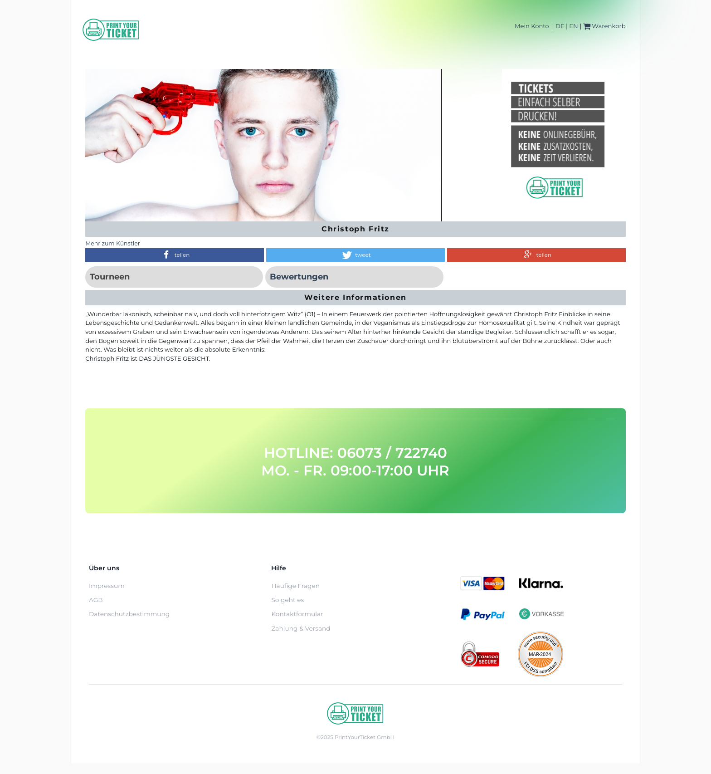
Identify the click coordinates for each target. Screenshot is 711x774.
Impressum (107, 585)
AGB (96, 599)
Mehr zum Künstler (112, 243)
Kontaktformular (297, 613)
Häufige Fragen (295, 585)
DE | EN (566, 25)
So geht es (287, 599)
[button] (174, 255)
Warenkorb (604, 25)
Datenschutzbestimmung (129, 613)
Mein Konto (532, 25)
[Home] (111, 30)
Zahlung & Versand (300, 628)
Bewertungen (299, 277)
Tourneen (110, 277)
